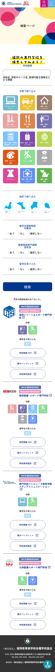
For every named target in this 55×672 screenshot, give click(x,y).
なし (22, 233)
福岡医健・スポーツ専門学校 (34, 395)
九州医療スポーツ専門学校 (33, 567)
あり (12, 233)
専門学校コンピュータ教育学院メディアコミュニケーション (35, 485)
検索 (27, 287)
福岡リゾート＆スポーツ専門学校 (35, 316)
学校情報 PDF (25, 352)
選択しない (36, 233)
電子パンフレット (25, 363)
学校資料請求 (25, 374)
